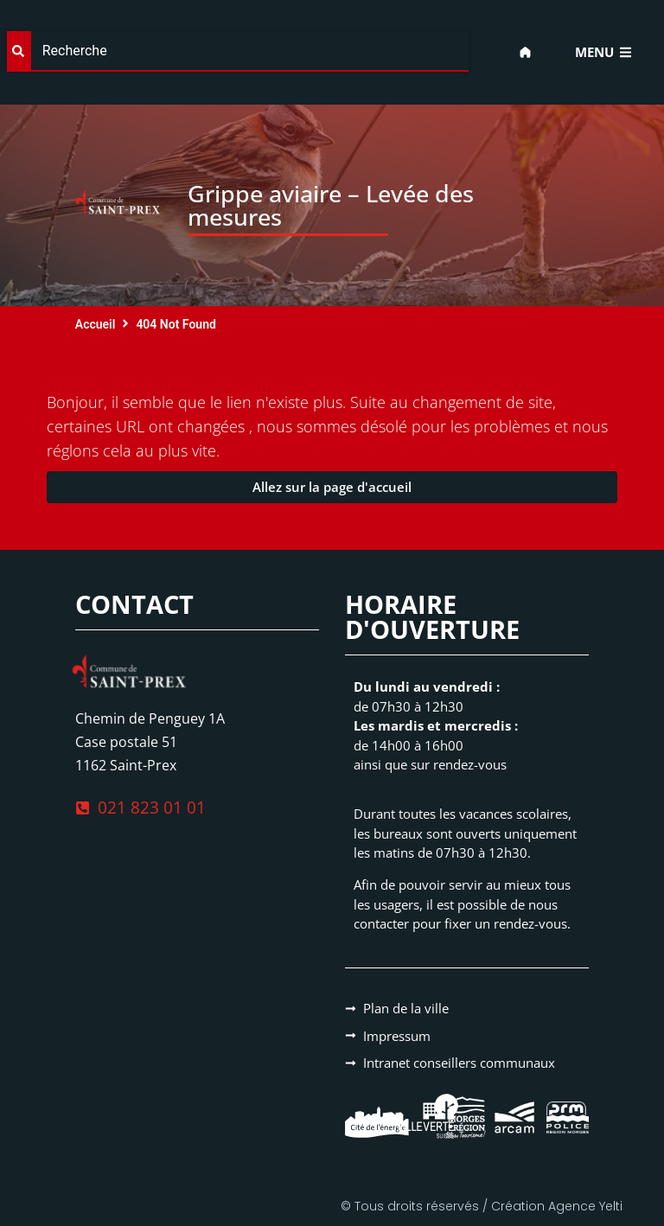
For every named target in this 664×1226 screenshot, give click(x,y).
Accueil (95, 324)
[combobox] (238, 51)
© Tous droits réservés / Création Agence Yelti (481, 1206)
